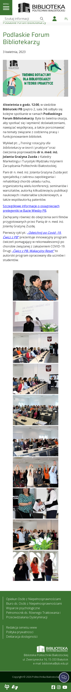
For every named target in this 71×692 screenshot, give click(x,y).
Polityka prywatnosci (19, 632)
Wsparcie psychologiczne (23, 608)
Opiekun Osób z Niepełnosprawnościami (33, 599)
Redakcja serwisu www (21, 627)
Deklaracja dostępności (21, 636)
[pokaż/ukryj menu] (6, 8)
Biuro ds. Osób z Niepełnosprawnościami (34, 603)
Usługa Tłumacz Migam (15, 687)
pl (66, 19)
